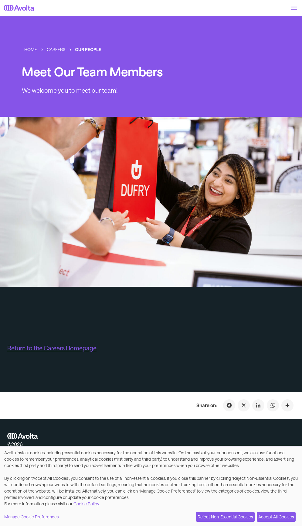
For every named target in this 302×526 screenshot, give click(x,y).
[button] (294, 8)
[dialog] (151, 486)
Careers (56, 49)
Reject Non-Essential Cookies (225, 516)
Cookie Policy (86, 503)
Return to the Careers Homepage (52, 348)
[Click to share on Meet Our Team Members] (287, 405)
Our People (88, 49)
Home (30, 49)
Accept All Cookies (276, 516)
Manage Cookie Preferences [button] (31, 516)
